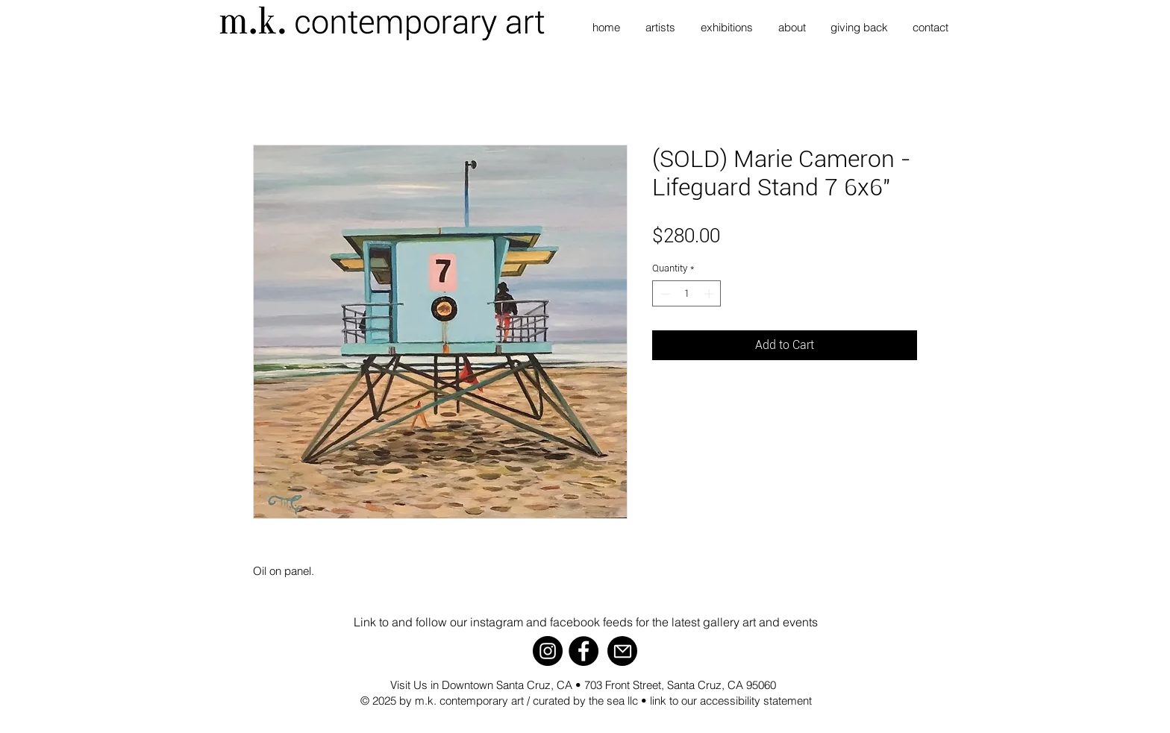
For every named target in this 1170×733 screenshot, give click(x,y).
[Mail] (622, 651)
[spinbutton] (686, 293)
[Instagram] (548, 651)
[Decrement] (663, 293)
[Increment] (710, 293)
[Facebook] (583, 651)
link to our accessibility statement (731, 700)
